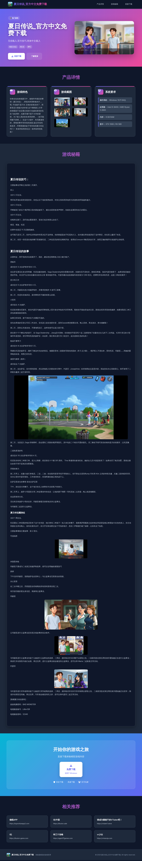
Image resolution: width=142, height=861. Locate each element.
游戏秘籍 (114, 4)
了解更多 (34, 56)
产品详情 (100, 4)
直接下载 (128, 4)
